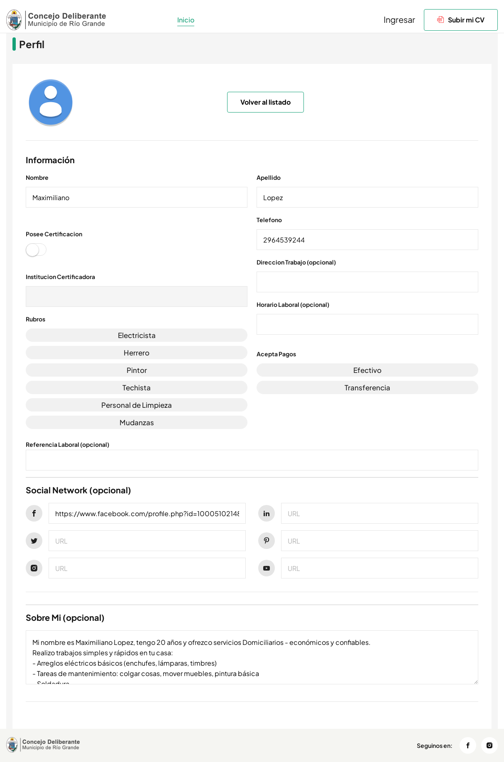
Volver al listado (265, 102)
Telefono (269, 219)
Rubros (35, 319)
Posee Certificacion (54, 234)
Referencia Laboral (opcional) (67, 444)
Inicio (185, 19)
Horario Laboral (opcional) (293, 304)
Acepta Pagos (276, 354)
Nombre (37, 177)
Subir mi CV (460, 19)
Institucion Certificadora (60, 276)
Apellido (269, 177)
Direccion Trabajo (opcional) (296, 262)
